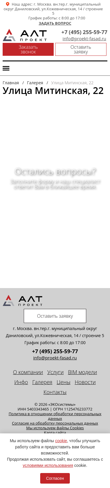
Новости (85, 382)
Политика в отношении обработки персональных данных (55, 416)
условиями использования (48, 465)
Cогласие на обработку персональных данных (55, 423)
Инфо (21, 382)
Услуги (55, 372)
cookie (61, 440)
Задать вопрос (55, 23)
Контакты (55, 392)
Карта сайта (55, 432)
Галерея (42, 382)
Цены (63, 382)
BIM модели (82, 372)
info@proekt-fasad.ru (84, 38)
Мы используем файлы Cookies (55, 427)
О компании (28, 372)
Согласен (55, 478)
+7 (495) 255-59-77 (84, 32)
